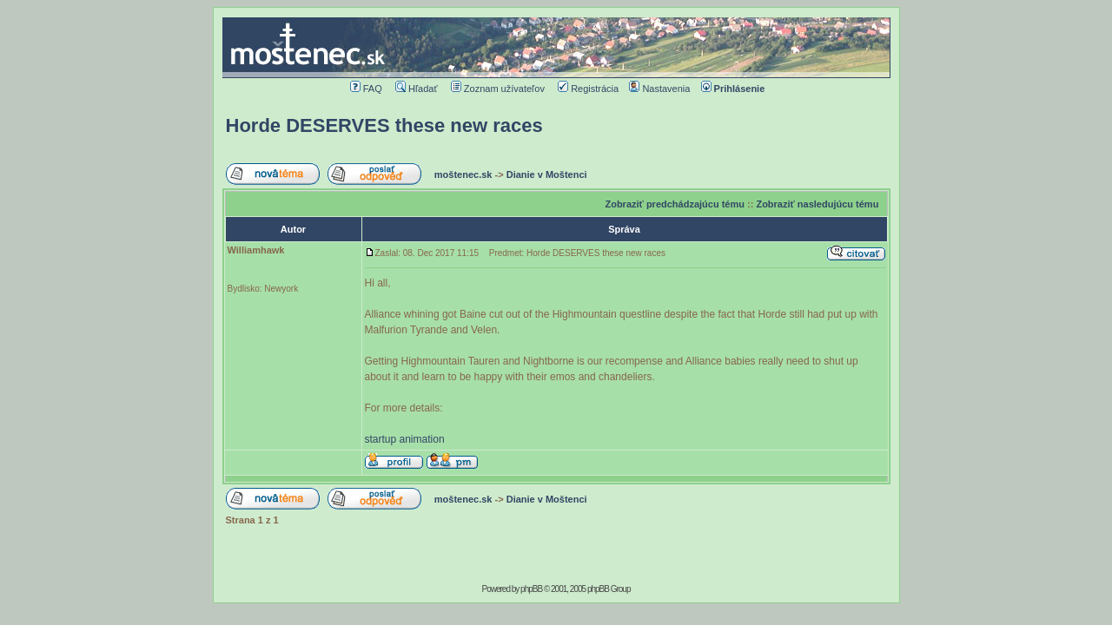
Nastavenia (659, 88)
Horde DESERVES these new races (384, 125)
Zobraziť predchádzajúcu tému (675, 204)
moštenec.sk (463, 174)
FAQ (366, 88)
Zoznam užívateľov (498, 88)
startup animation (405, 439)
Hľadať (416, 88)
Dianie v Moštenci (546, 174)
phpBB (531, 589)
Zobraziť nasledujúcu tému (817, 204)
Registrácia (588, 88)
